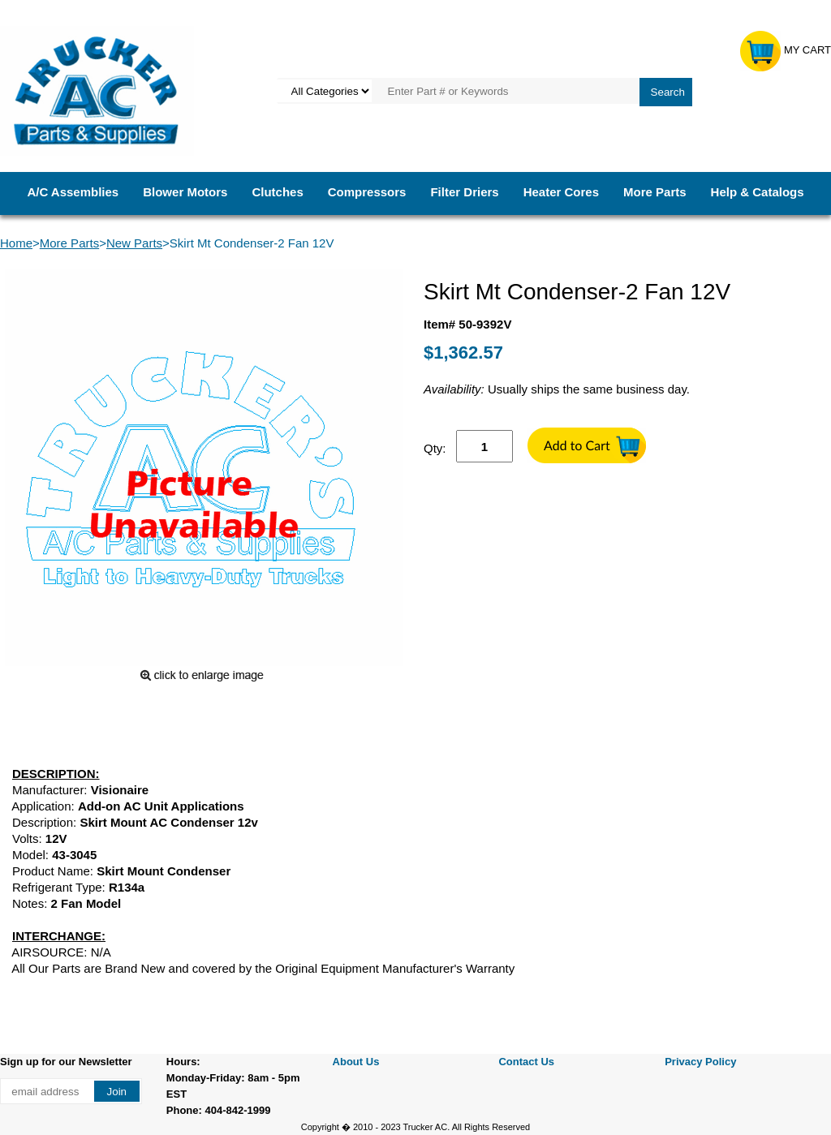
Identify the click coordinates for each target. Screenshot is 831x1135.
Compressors (367, 192)
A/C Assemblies (72, 192)
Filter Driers (464, 192)
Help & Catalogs (757, 192)
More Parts (655, 192)
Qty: (435, 448)
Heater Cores (561, 192)
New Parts (134, 243)
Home (16, 243)
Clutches (277, 192)
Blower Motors (185, 192)
